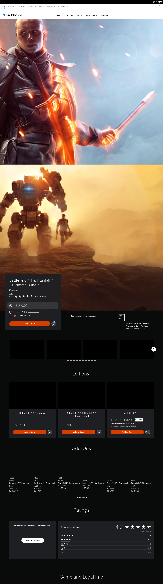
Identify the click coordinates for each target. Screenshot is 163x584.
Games (10, 6)
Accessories (39, 6)
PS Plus (29, 6)
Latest (57, 13)
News (49, 6)
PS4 (22, 6)
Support (63, 6)
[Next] (153, 347)
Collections (68, 13)
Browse (104, 13)
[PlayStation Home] (4, 6)
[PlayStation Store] (13, 13)
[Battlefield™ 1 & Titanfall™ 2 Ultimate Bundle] (27, 347)
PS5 (17, 6)
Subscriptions (92, 13)
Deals (79, 13)
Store (56, 6)
